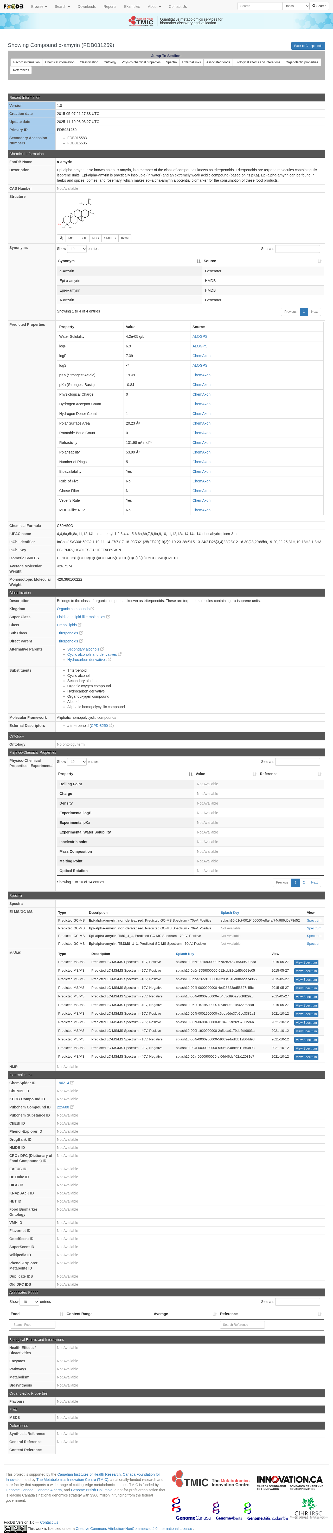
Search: (290, 249)
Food (15, 1314)
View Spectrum (306, 962)
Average (161, 1314)
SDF (84, 238)
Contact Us (178, 6)
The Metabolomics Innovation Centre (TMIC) (72, 1479)
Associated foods (218, 62)
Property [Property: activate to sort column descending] (65, 774)
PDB (95, 238)
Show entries (78, 249)
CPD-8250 (101, 725)
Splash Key (230, 913)
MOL (71, 238)
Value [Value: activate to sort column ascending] (200, 774)
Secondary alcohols (85, 649)
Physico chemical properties (141, 62)
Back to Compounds (308, 46)
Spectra (171, 62)
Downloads (87, 6)
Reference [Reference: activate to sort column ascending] (269, 774)
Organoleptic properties (302, 62)
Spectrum (314, 920)
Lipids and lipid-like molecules (83, 617)
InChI (125, 238)
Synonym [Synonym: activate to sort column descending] (66, 261)
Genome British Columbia (92, 1490)
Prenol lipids (69, 625)
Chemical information (59, 62)
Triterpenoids (70, 633)
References (21, 70)
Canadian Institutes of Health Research (89, 1474)
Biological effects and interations (257, 62)
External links (191, 62)
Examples (132, 6)
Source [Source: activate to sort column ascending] (210, 261)
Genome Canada (20, 1490)
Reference (229, 1314)
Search (62, 6)
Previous (290, 312)
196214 (65, 1083)
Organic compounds (75, 609)
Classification (89, 62)
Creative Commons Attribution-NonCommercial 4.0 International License (134, 1528)
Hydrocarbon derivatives (89, 660)
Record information (26, 62)
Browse (39, 6)
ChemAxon (201, 356)
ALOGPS (200, 336)
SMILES (110, 238)
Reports (110, 6)
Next (314, 312)
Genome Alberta (48, 1490)
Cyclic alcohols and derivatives (94, 654)
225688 (65, 1107)
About (154, 6)
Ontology (110, 62)
